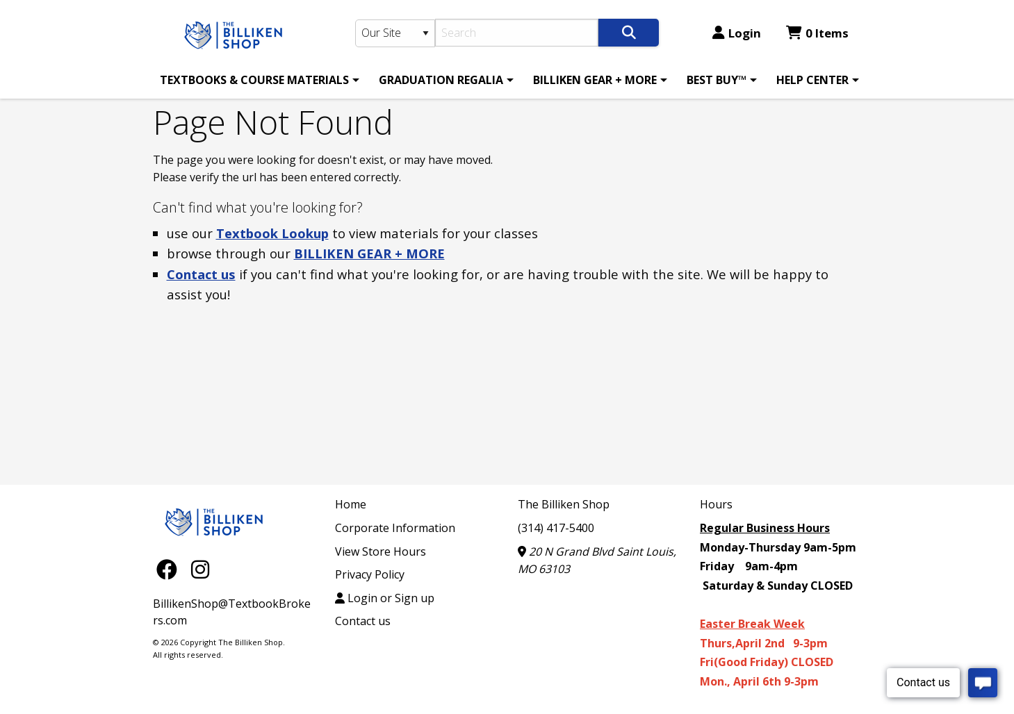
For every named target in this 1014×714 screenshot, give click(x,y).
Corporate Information (395, 528)
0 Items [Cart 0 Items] (817, 33)
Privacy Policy (369, 574)
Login (736, 33)
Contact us (201, 274)
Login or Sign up (384, 598)
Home (350, 504)
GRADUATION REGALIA (441, 80)
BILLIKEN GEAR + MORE (595, 80)
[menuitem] (257, 80)
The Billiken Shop (564, 504)
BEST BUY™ (716, 80)
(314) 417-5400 (556, 528)
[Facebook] (170, 568)
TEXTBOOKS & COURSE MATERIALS (254, 80)
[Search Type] (395, 33)
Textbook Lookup (272, 233)
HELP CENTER (812, 80)
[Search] (516, 33)
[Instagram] (200, 568)
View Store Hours (380, 551)
